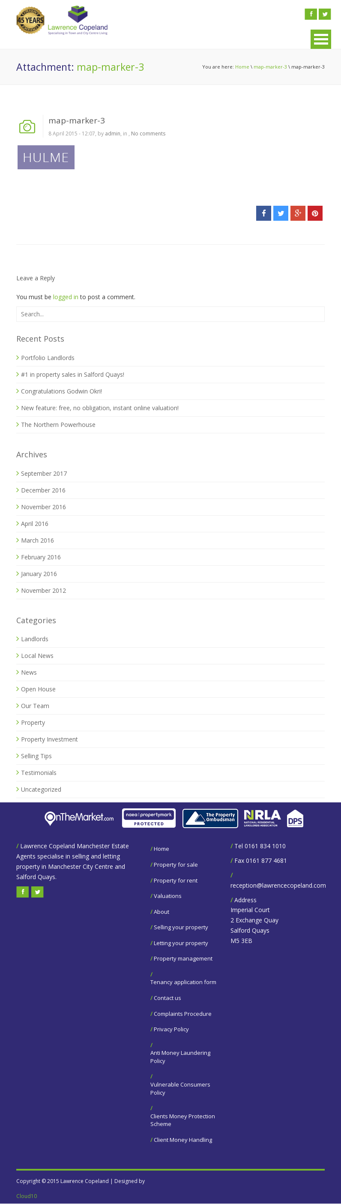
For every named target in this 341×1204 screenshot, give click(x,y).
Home (242, 66)
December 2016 (43, 490)
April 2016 (34, 523)
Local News (37, 656)
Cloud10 (26, 1196)
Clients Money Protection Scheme (182, 1120)
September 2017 (44, 473)
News (29, 672)
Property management (183, 958)
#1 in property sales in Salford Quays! (72, 374)
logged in (65, 297)
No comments (148, 133)
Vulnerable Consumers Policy (180, 1088)
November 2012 (43, 590)
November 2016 (43, 507)
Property (33, 722)
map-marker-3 (270, 66)
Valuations (168, 896)
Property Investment (49, 739)
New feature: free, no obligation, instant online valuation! (100, 408)
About (161, 912)
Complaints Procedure (183, 1014)
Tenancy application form (183, 982)
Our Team (35, 706)
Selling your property (181, 927)
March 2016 (37, 540)
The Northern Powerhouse (58, 424)
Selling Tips (36, 756)
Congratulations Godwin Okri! (61, 391)
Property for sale (176, 864)
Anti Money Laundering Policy (180, 1057)
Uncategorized (41, 789)
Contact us (167, 998)
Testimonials (39, 773)
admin (112, 133)
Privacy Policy (171, 1029)
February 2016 (41, 557)
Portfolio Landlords (48, 358)
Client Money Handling (183, 1140)
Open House (38, 689)
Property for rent (175, 880)
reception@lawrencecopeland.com (278, 885)
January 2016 (39, 574)
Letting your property (181, 943)
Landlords (34, 639)
